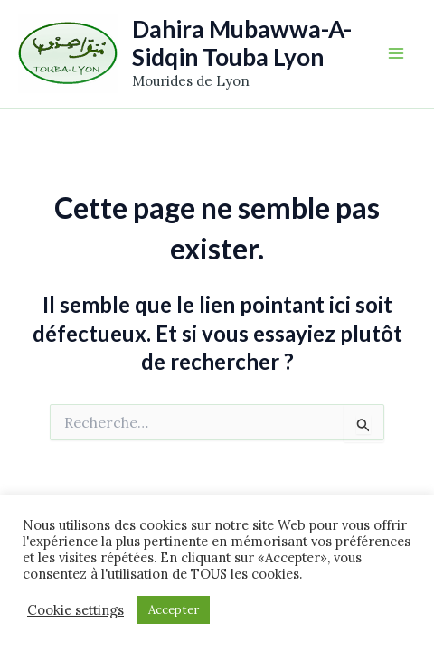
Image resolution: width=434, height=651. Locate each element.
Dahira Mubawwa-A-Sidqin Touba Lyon (242, 42)
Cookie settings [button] (75, 610)
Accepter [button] (173, 610)
